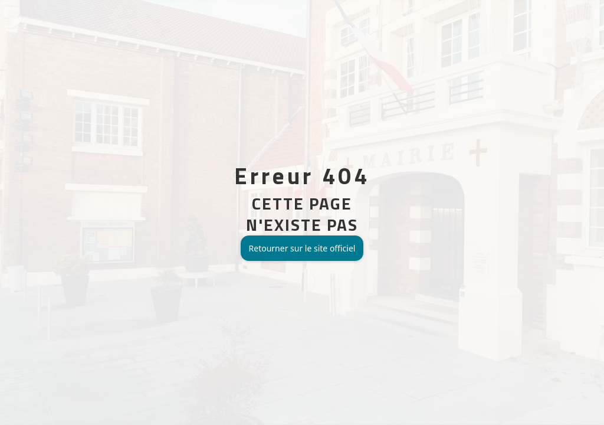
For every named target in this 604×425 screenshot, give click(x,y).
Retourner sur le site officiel (302, 248)
